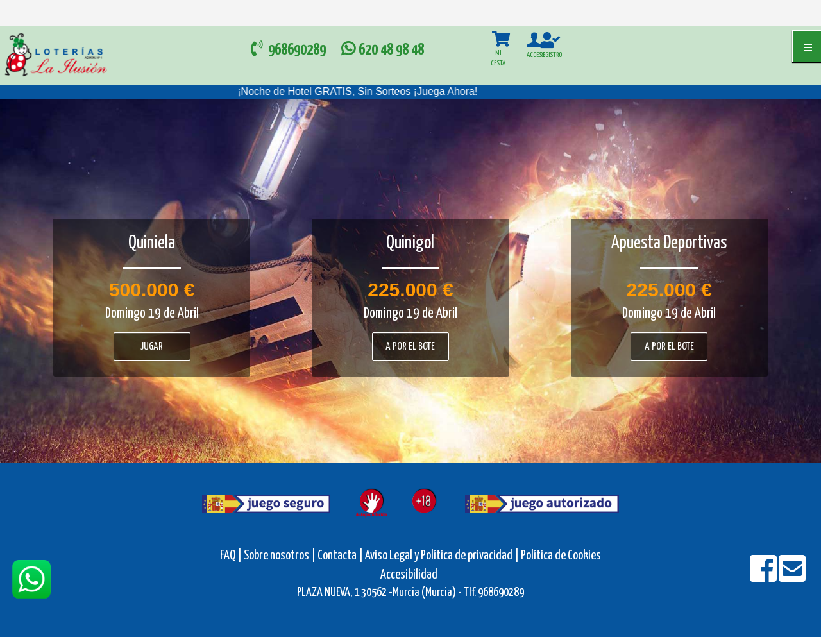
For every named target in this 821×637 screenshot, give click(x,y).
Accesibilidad (408, 575)
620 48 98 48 (381, 50)
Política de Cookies (561, 556)
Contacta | (340, 556)
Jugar (151, 347)
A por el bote (410, 347)
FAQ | (232, 556)
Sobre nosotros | (280, 556)
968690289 (289, 49)
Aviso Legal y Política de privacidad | (443, 556)
